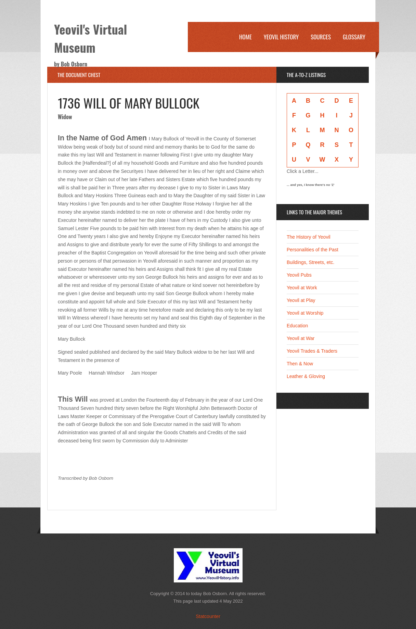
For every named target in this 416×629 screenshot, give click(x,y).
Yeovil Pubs (299, 275)
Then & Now (300, 363)
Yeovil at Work (302, 287)
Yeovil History (281, 37)
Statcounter (208, 616)
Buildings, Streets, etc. (310, 262)
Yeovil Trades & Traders (312, 351)
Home (245, 37)
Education (297, 325)
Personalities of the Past (312, 249)
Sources (321, 37)
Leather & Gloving (306, 376)
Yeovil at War (300, 338)
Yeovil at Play (301, 300)
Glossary (354, 37)
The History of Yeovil (308, 237)
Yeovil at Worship (305, 313)
